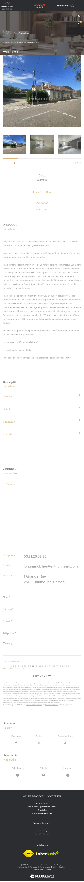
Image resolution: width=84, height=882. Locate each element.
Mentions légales (45, 868)
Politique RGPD (38, 870)
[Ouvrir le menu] (79, 5)
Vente (15, 42)
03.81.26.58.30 (35, 556)
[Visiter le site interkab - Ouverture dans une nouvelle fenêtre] (47, 855)
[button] (13, 163)
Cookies (48, 870)
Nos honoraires (22, 868)
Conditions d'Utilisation (51, 705)
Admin (55, 868)
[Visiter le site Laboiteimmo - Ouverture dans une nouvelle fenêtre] (42, 876)
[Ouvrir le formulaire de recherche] (65, 5)
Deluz (23, 42)
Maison (31, 42)
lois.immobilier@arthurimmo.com (51, 566)
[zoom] (42, 91)
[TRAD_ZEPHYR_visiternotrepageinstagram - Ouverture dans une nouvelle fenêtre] (46, 833)
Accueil (6, 42)
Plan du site (34, 868)
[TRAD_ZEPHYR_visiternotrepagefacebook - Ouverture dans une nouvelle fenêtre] (38, 833)
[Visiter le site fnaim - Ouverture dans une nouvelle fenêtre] (28, 855)
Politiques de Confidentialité (34, 705)
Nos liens (62, 868)
